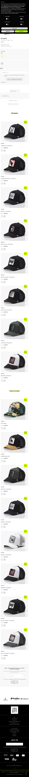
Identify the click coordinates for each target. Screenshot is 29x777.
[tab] (14, 91)
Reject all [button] (8, 31)
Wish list (14, 734)
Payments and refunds (14, 729)
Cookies (7, 774)
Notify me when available (14, 79)
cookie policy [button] (18, 7)
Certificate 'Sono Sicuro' (14, 724)
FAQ (14, 717)
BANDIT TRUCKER (6, 211)
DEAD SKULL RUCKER (7, 244)
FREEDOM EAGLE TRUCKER (8, 178)
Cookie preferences (19, 774)
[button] (27, 2)
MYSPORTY (14, 732)
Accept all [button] (21, 31)
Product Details (13, 100)
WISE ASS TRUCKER (6, 310)
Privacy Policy (12, 774)
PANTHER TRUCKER (6, 342)
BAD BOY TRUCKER (6, 489)
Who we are (14, 718)
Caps (8, 40)
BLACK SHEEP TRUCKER (7, 277)
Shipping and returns (14, 731)
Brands (14, 735)
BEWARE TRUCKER (6, 375)
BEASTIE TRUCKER (6, 554)
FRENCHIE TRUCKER (6, 145)
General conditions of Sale (14, 721)
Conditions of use (14, 722)
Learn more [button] (14, 28)
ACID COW (3, 423)
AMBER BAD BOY (5, 456)
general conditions (15, 75)
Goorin (2, 41)
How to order (14, 728)
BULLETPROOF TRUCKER (8, 653)
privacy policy (23, 679)
